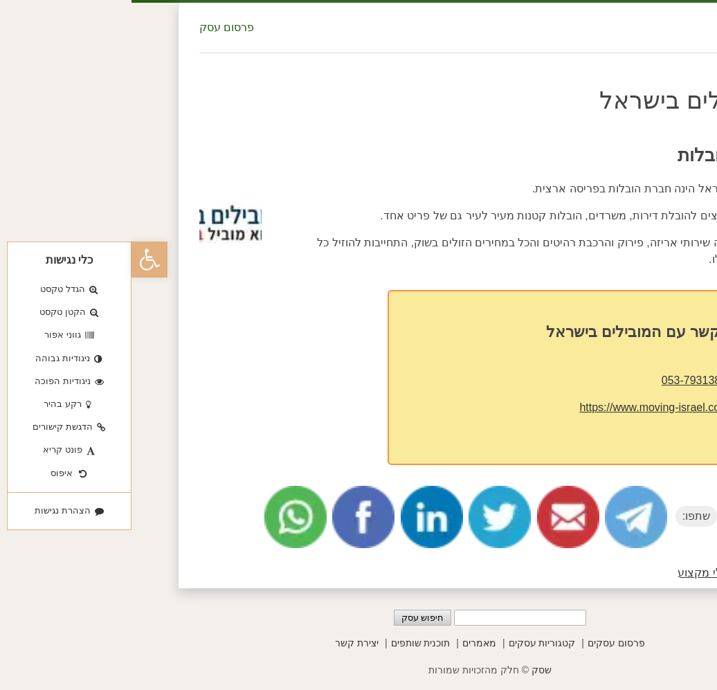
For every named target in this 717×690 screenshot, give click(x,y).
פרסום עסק (95, 27)
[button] (18, 260)
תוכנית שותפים (289, 642)
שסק (410, 669)
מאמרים (348, 642)
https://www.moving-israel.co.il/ (523, 407)
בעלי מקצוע (574, 573)
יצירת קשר (225, 642)
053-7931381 (562, 380)
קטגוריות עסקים (410, 642)
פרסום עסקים (485, 642)
